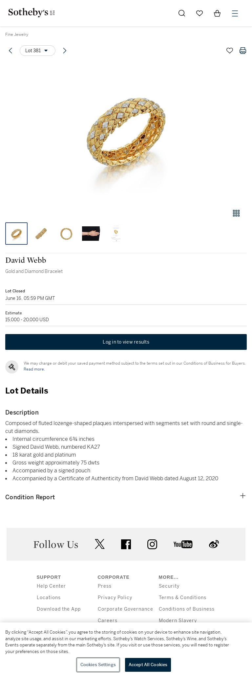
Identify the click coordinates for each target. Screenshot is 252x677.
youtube (183, 544)
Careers (107, 620)
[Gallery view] (236, 213)
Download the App (59, 609)
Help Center (51, 586)
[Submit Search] (181, 13)
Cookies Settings (98, 664)
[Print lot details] (243, 50)
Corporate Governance (125, 609)
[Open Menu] (235, 13)
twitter (100, 544)
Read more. (34, 369)
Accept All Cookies (148, 664)
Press (105, 586)
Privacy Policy (115, 597)
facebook (126, 544)
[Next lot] (64, 50)
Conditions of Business (187, 609)
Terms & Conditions (182, 597)
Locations (49, 597)
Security (169, 586)
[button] (126, 132)
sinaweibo (214, 544)
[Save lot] (229, 50)
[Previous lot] (10, 50)
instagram (152, 544)
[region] (126, 649)
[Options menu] (37, 50)
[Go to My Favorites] (199, 13)
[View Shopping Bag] (217, 13)
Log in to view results (126, 342)
